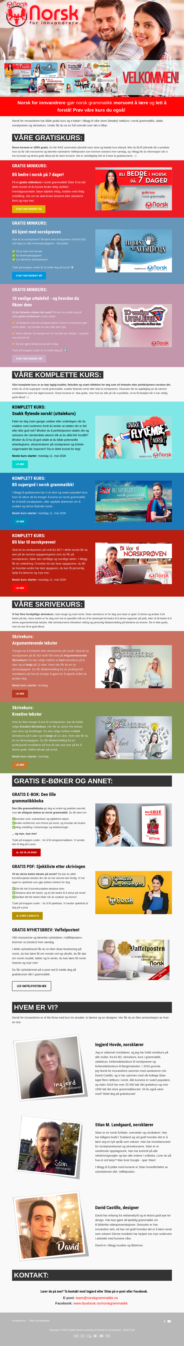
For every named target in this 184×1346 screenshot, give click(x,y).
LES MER (20, 464)
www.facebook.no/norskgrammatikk (100, 1303)
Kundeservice (19, 1320)
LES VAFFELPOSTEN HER (31, 986)
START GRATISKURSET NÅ (29, 209)
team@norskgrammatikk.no (97, 1298)
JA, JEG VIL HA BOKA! (26, 852)
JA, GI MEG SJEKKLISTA (27, 915)
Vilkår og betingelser (39, 1320)
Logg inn (173, 5)
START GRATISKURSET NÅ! (29, 275)
